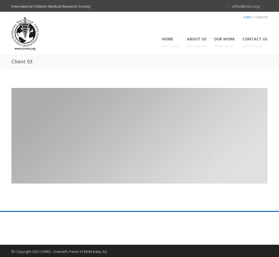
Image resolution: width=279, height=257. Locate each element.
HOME (171, 42)
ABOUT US (197, 42)
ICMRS (247, 17)
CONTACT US (255, 42)
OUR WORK (224, 42)
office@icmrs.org (245, 6)
